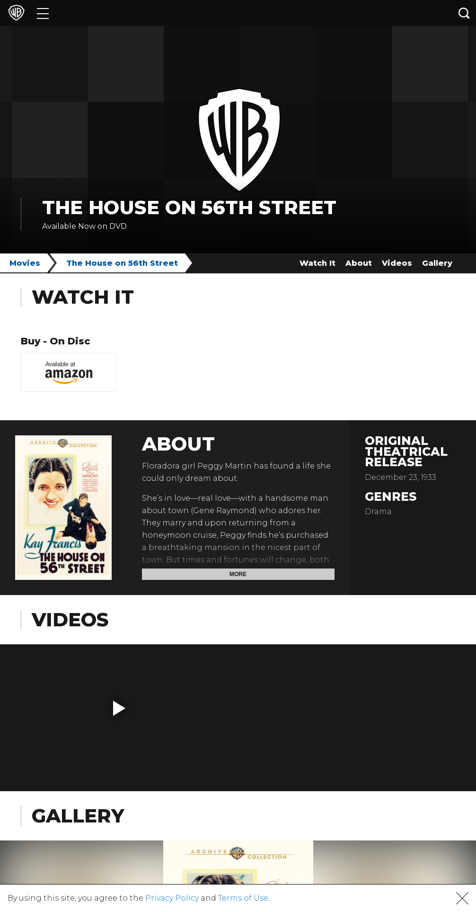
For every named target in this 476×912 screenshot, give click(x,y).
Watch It (317, 263)
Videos (397, 263)
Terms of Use (243, 898)
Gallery (437, 263)
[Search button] (464, 13)
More (238, 574)
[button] (119, 708)
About (358, 263)
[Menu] (42, 13)
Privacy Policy (172, 898)
